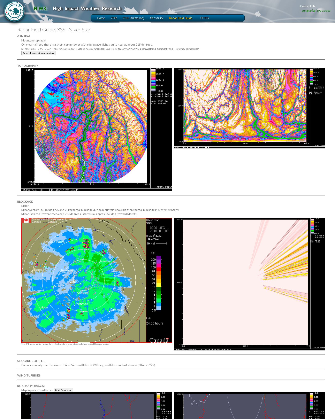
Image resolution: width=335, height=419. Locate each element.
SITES (204, 18)
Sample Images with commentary (38, 53)
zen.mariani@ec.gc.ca (316, 10)
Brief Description (63, 390)
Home (101, 18)
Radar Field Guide (180, 18)
